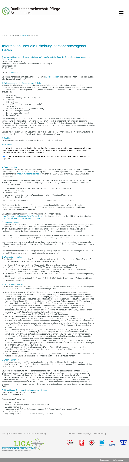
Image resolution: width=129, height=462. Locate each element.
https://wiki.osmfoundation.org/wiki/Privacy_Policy (22, 216)
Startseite (24, 35)
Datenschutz (118, 460)
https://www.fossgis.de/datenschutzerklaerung (21, 218)
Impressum (104, 460)
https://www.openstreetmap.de (29, 174)
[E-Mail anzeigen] (15, 72)
